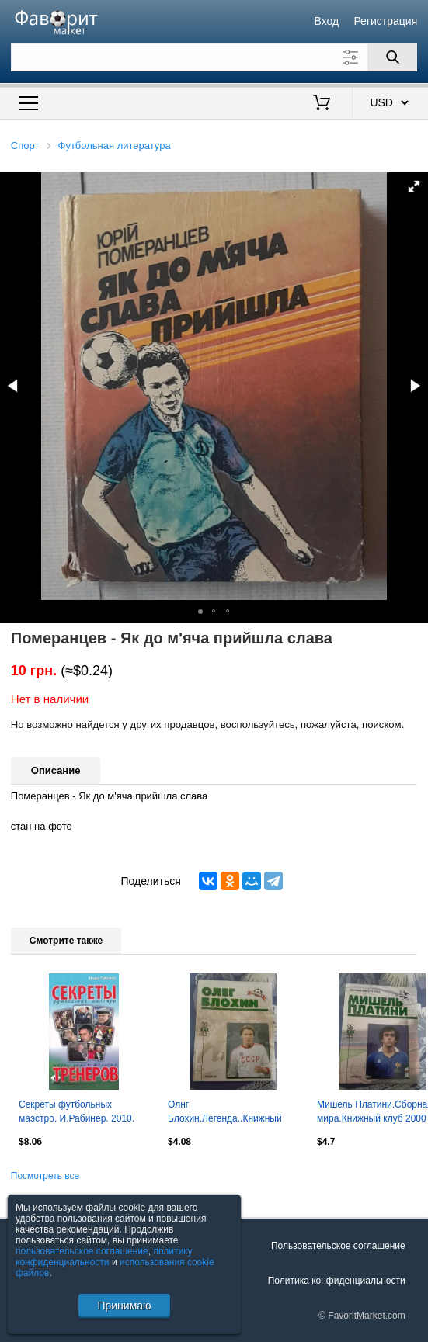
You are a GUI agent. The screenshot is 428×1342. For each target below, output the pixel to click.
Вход (327, 21)
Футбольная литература (114, 145)
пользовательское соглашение (82, 1251)
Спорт (25, 145)
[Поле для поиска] (214, 57)
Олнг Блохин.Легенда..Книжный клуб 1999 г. (225, 1113)
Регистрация (385, 21)
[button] (414, 186)
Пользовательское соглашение (338, 1245)
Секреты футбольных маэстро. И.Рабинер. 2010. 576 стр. (76, 1113)
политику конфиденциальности (104, 1256)
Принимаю (124, 1305)
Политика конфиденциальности (336, 1280)
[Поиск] (392, 57)
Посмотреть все (45, 1175)
